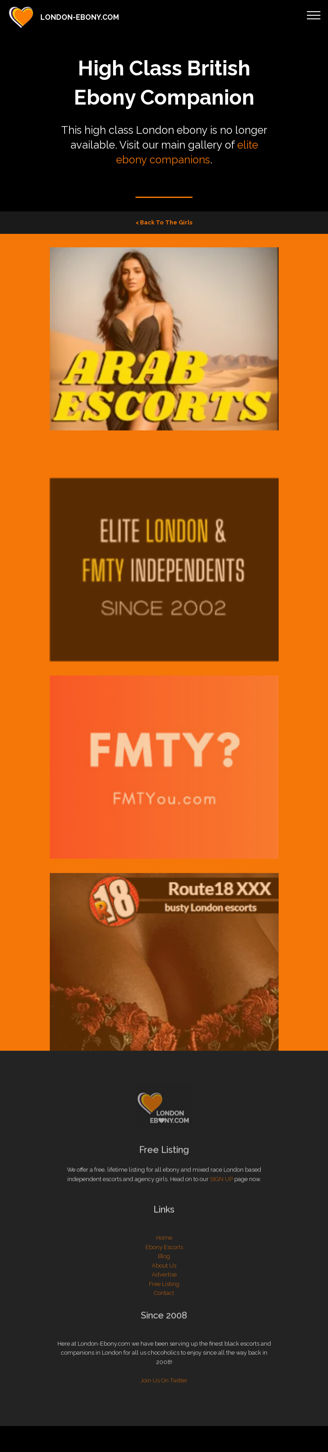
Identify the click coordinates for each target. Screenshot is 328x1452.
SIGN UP (221, 1183)
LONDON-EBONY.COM (79, 17)
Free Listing (164, 1299)
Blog (164, 1271)
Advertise (164, 1290)
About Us (164, 1281)
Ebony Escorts (164, 1262)
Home (164, 1253)
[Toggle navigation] (314, 15)
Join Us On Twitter (164, 1395)
